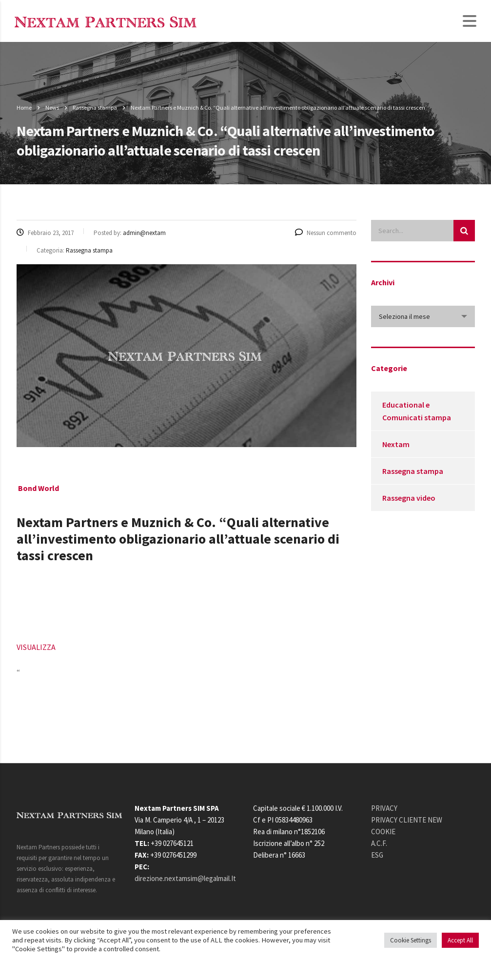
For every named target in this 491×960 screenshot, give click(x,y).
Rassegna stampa (412, 471)
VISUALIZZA (36, 647)
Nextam (396, 444)
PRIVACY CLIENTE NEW (406, 819)
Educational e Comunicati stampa (416, 411)
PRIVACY (384, 808)
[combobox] (423, 316)
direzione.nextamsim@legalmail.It (185, 878)
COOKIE (383, 831)
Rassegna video (408, 498)
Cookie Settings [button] (410, 940)
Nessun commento (325, 233)
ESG (377, 855)
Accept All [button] (460, 940)
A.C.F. (379, 843)
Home (24, 107)
